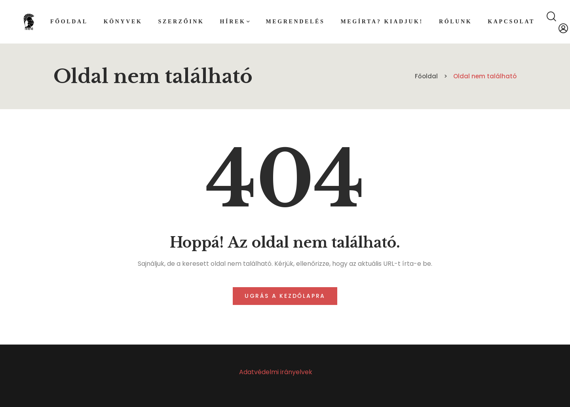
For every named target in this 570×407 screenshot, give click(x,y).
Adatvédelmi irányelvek (275, 372)
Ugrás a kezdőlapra (285, 296)
